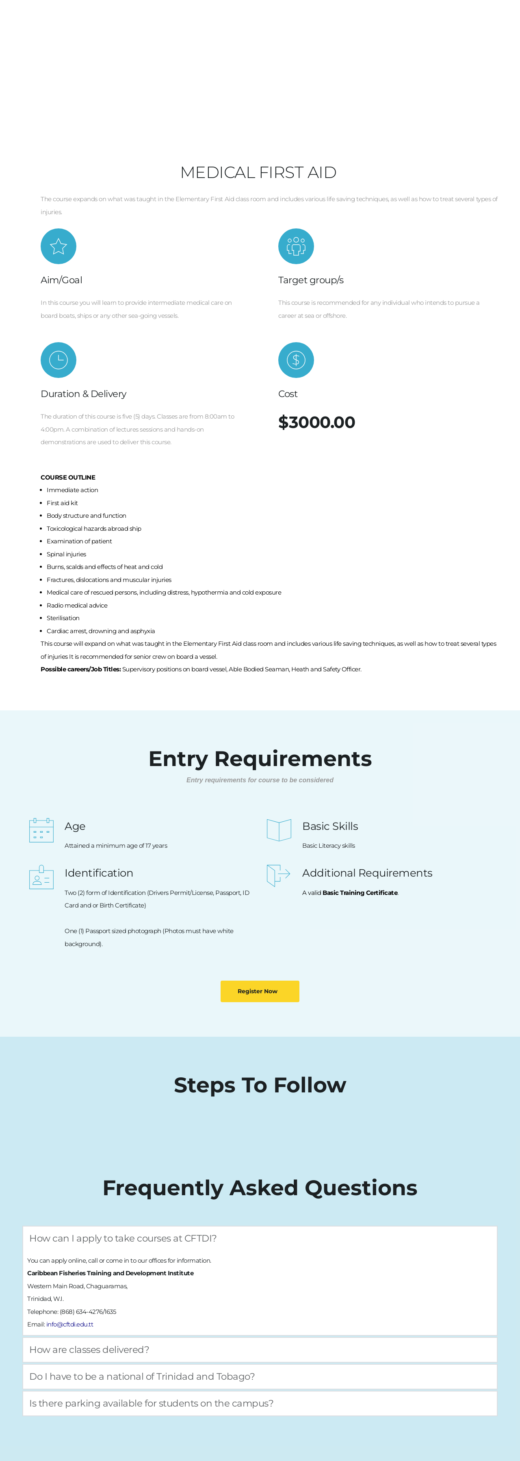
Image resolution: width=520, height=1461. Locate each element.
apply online (68, 1260)
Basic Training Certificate (360, 893)
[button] (260, 1238)
